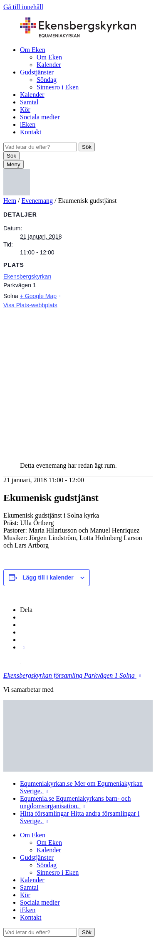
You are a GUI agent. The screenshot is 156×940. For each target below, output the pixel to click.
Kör (25, 109)
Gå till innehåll (23, 6)
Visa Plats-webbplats (30, 305)
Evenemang (37, 200)
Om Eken (32, 49)
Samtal (29, 102)
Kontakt (31, 132)
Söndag (47, 79)
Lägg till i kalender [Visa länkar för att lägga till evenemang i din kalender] (48, 577)
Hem (9, 200)
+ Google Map (38, 296)
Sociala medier (40, 117)
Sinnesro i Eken (58, 87)
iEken (27, 124)
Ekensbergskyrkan (27, 276)
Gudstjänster (37, 72)
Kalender (49, 64)
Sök (87, 147)
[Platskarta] (78, 381)
